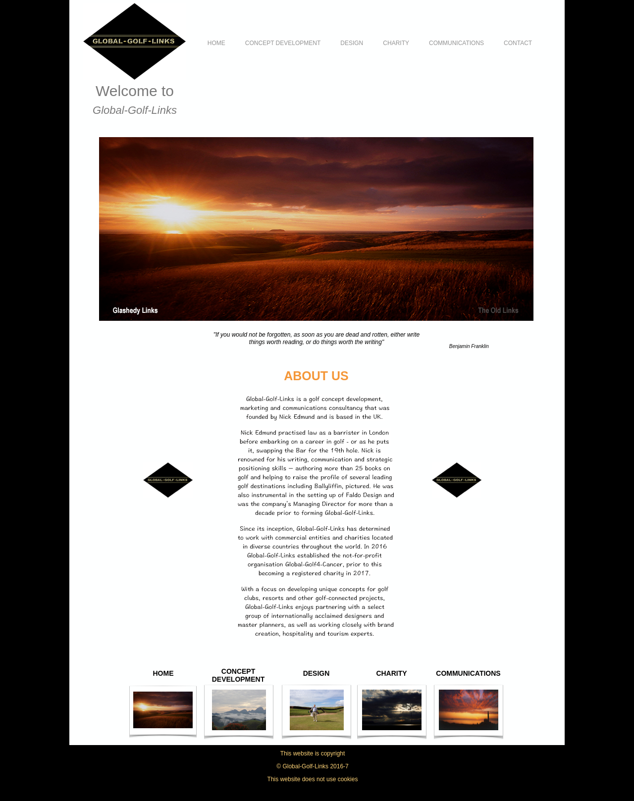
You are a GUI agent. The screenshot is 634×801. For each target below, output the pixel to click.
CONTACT (518, 43)
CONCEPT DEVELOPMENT (282, 43)
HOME (216, 43)
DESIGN (351, 43)
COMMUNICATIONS (456, 43)
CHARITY (396, 43)
